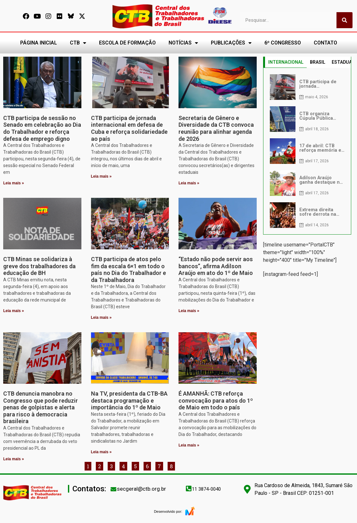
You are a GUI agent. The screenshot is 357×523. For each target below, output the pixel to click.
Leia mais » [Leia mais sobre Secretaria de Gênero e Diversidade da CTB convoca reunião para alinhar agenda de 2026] (188, 183)
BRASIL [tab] (317, 62)
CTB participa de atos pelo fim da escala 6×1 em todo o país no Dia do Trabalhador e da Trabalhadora (128, 269)
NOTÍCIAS (183, 43)
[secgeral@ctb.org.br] (113, 489)
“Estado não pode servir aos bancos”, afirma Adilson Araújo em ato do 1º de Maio (215, 266)
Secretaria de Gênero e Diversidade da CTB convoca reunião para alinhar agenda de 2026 (216, 128)
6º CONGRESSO (282, 43)
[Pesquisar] (344, 20)
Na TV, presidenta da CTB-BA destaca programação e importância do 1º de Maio (129, 400)
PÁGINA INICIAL (38, 43)
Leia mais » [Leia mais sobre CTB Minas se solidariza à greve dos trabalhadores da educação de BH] (13, 311)
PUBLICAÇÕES (231, 43)
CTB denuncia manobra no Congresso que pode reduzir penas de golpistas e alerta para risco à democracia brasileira (40, 407)
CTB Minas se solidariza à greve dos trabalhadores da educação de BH (39, 266)
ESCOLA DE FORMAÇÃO (127, 43)
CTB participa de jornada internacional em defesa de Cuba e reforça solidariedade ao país (129, 128)
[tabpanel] (307, 151)
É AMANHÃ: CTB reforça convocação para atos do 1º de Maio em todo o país (215, 400)
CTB (78, 43)
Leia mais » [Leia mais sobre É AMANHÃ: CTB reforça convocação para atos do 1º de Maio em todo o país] (188, 445)
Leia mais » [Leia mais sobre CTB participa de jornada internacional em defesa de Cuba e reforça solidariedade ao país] (101, 176)
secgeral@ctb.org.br (141, 489)
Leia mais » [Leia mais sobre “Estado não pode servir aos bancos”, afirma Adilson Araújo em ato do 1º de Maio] (188, 311)
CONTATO (325, 43)
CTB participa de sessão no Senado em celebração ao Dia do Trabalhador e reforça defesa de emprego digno (42, 128)
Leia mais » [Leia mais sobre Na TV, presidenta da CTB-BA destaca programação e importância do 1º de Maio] (101, 452)
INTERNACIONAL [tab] (285, 62)
